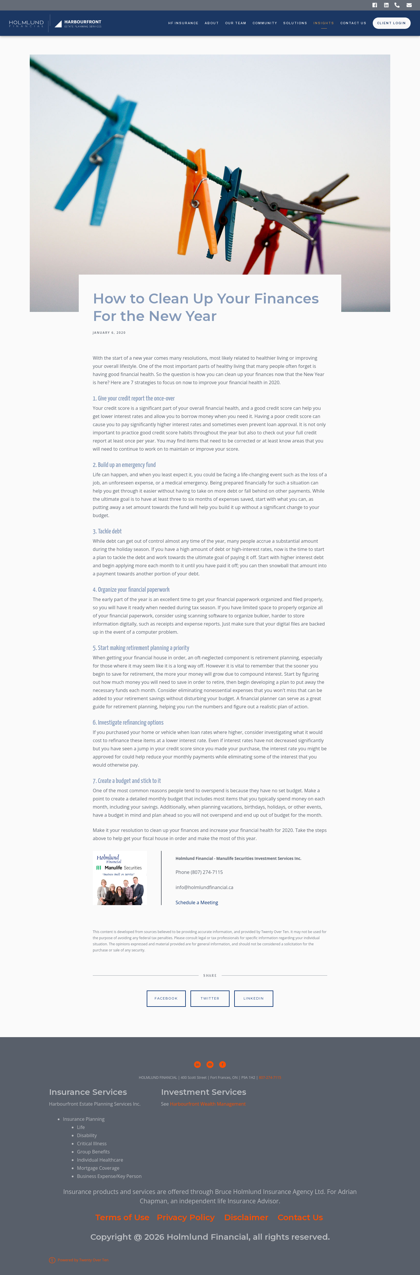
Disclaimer (246, 1217)
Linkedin (254, 998)
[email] (210, 1064)
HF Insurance (183, 23)
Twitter (210, 998)
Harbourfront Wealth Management (208, 1104)
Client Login (391, 23)
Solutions (295, 23)
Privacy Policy (186, 1217)
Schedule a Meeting (197, 902)
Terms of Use (122, 1217)
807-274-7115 (270, 1077)
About (212, 23)
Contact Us (353, 23)
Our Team (235, 23)
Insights (324, 23)
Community (265, 23)
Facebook (166, 998)
